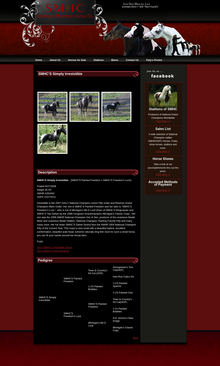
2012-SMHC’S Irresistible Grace (54, 247)
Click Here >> (163, 121)
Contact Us (132, 60)
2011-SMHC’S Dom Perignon (53, 251)
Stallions (98, 60)
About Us (55, 60)
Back (135, 337)
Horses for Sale (77, 60)
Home (38, 60)
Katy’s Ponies (154, 60)
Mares (114, 60)
